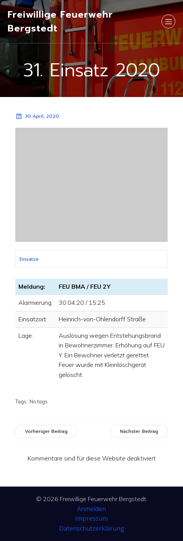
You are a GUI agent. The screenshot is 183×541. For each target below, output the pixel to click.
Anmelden (91, 509)
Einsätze (29, 259)
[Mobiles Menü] (168, 21)
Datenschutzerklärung (91, 528)
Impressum (91, 518)
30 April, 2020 (37, 116)
